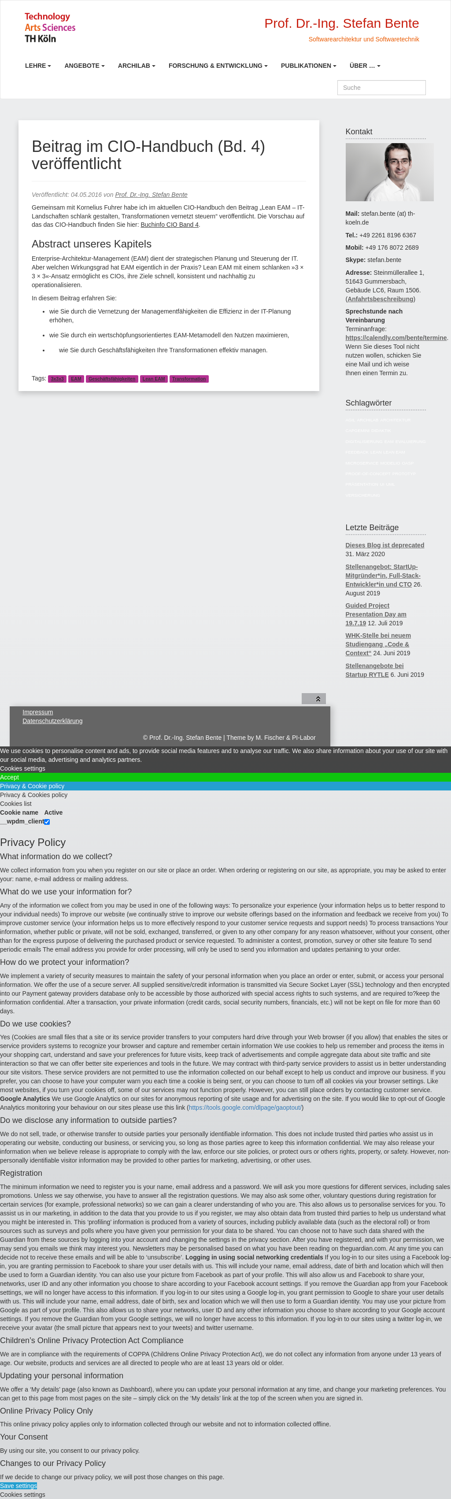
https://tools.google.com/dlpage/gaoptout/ (245, 1107)
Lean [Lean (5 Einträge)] (375, 452)
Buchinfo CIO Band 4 (169, 224)
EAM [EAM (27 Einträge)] (389, 441)
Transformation (189, 378)
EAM (76, 378)
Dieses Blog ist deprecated (385, 545)
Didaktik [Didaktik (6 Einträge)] (381, 430)
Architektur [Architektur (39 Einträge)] (395, 419)
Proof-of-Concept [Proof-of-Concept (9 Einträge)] (368, 473)
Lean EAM (154, 378)
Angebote (81, 65)
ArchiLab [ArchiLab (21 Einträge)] (368, 419)
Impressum (37, 712)
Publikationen (306, 65)
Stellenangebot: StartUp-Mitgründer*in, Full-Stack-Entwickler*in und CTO (383, 575)
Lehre (35, 65)
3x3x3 (57, 378)
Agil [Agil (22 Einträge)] (350, 419)
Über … (362, 65)
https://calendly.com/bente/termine (396, 337)
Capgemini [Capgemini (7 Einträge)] (358, 430)
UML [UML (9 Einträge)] (390, 484)
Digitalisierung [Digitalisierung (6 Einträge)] (364, 441)
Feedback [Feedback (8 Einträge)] (357, 452)
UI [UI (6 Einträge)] (382, 484)
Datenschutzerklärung (52, 720)
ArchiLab (134, 65)
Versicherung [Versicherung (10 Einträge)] (363, 495)
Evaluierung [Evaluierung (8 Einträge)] (411, 441)
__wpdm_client (22, 821)
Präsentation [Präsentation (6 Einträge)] (362, 484)
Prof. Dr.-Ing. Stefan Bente (151, 194)
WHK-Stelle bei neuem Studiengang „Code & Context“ (378, 644)
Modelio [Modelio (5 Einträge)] (390, 463)
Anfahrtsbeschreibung (380, 299)
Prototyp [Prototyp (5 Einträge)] (404, 473)
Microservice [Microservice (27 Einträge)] (362, 463)
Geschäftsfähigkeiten (112, 378)
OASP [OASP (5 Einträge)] (408, 463)
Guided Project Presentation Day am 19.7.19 (376, 614)
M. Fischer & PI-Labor (286, 737)
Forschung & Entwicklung (215, 65)
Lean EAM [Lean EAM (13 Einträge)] (394, 452)
